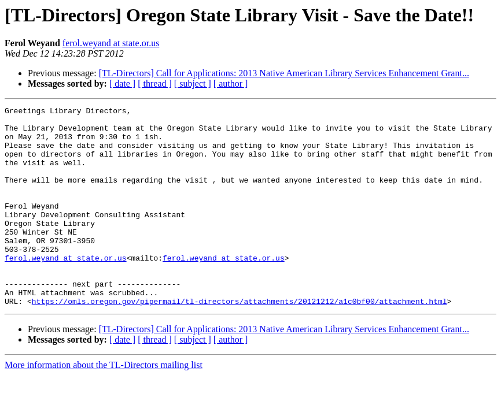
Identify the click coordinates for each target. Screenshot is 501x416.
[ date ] (122, 83)
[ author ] (230, 83)
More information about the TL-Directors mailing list (103, 405)
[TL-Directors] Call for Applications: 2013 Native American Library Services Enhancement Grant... (284, 73)
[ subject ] (192, 83)
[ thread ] (155, 83)
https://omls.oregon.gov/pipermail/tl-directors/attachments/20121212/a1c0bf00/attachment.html (239, 341)
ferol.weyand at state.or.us (111, 43)
